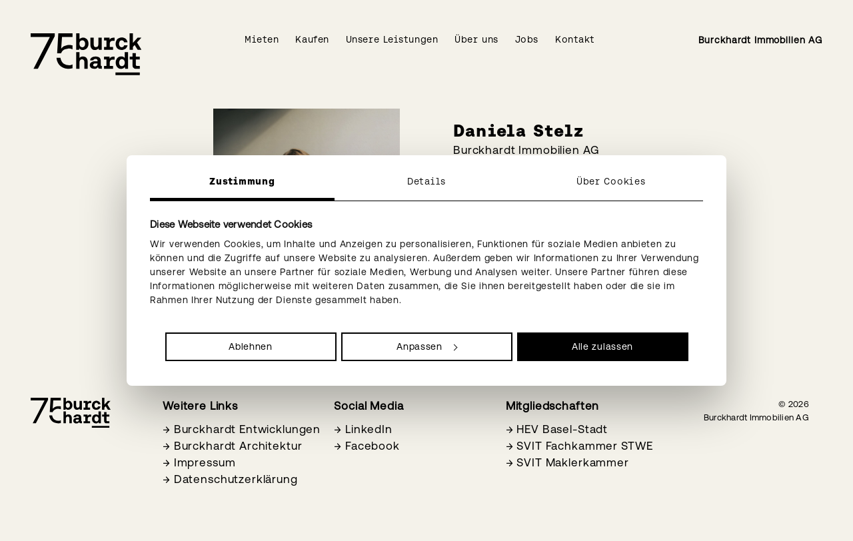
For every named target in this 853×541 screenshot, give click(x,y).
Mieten (262, 39)
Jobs (526, 39)
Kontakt (575, 39)
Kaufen (312, 39)
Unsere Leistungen (392, 39)
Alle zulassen (602, 346)
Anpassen (427, 346)
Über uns (476, 39)
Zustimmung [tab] (242, 181)
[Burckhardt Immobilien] (86, 54)
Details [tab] (426, 181)
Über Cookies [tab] (610, 181)
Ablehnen (251, 346)
